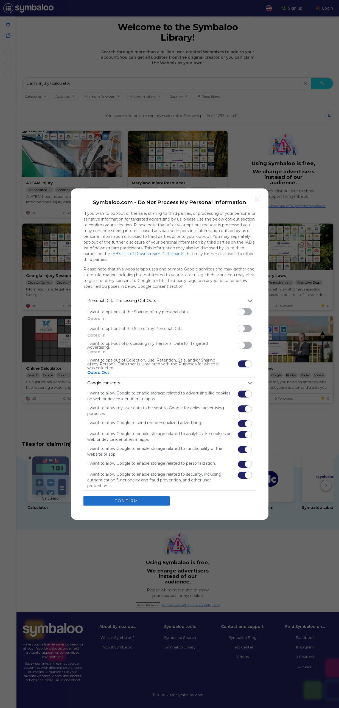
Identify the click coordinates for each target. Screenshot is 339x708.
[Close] (258, 199)
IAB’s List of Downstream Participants (147, 253)
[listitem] (169, 300)
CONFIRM (126, 500)
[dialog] (169, 354)
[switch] (245, 311)
